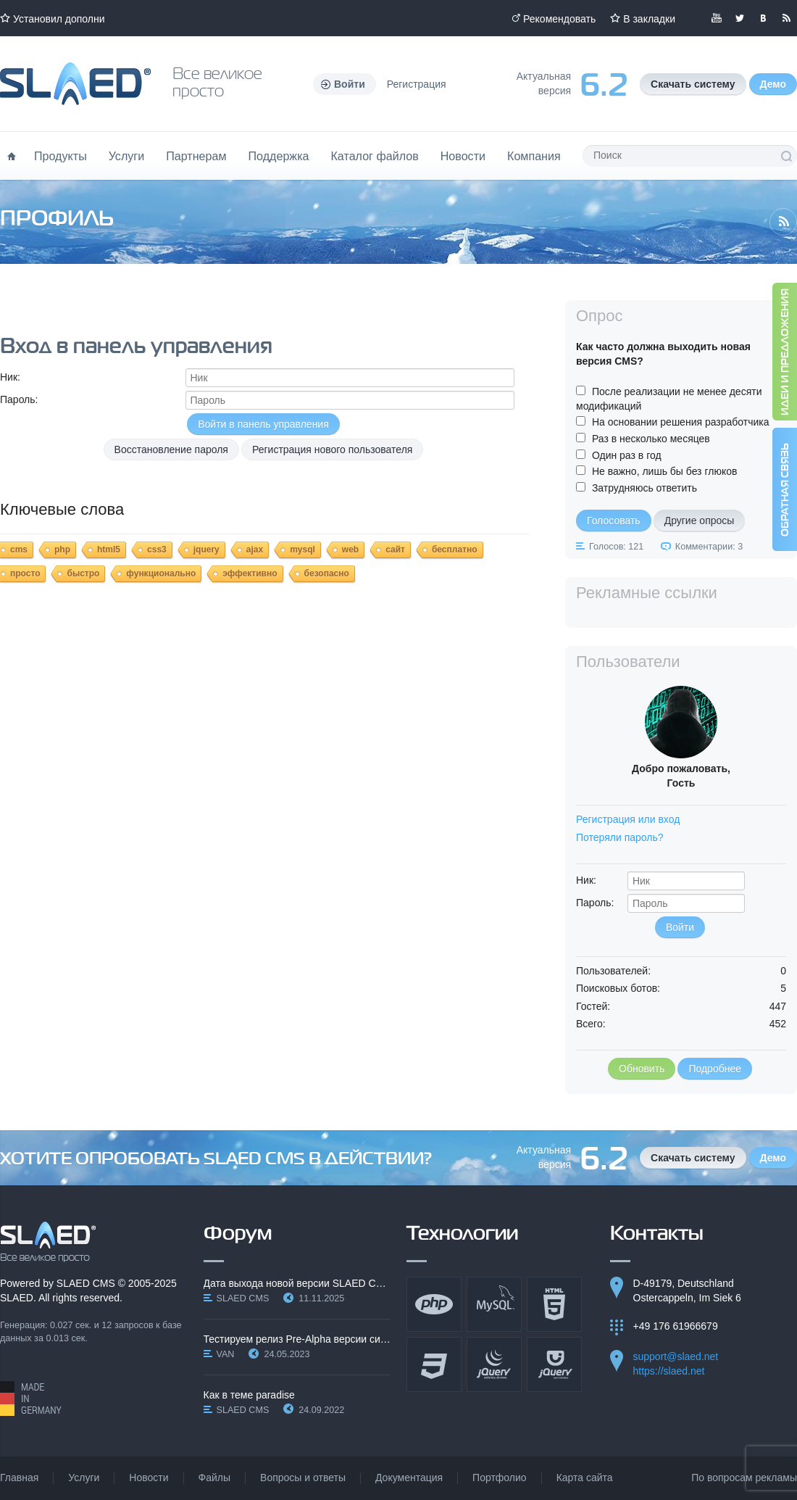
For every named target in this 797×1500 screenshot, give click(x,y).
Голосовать (613, 520)
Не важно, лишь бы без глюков (665, 471)
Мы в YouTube (716, 18)
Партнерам (196, 155)
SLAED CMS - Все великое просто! (48, 1242)
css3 (157, 549)
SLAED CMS (86, 1283)
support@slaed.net (676, 1356)
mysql (302, 549)
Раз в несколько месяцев (651, 438)
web (350, 549)
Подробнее (714, 1068)
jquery (206, 549)
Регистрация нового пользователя (332, 449)
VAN (226, 1354)
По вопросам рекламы (744, 1477)
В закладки (649, 19)
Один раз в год (627, 455)
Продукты (60, 155)
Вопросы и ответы (303, 1477)
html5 (108, 549)
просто (25, 573)
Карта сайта (584, 1477)
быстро (83, 573)
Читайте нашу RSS (786, 18)
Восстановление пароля (171, 449)
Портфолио (499, 1477)
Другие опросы (699, 520)
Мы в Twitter (740, 18)
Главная (19, 1477)
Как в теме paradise (249, 1395)
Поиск (786, 156)
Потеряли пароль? (620, 837)
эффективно (249, 573)
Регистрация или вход (628, 819)
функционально (161, 573)
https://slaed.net (669, 1371)
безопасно (326, 573)
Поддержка (279, 155)
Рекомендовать (559, 19)
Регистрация (416, 84)
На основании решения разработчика (680, 422)
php (62, 549)
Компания (534, 155)
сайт (395, 549)
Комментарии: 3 (709, 547)
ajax (254, 549)
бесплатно (454, 549)
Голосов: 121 (616, 547)
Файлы (214, 1477)
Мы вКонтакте (763, 18)
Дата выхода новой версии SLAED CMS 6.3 (297, 1283)
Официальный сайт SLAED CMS (75, 83)
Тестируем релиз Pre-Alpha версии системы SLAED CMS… (297, 1339)
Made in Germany (31, 1398)
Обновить (641, 1068)
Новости (463, 155)
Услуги (127, 155)
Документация (409, 1477)
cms (19, 549)
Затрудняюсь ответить (644, 488)
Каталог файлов (374, 155)
